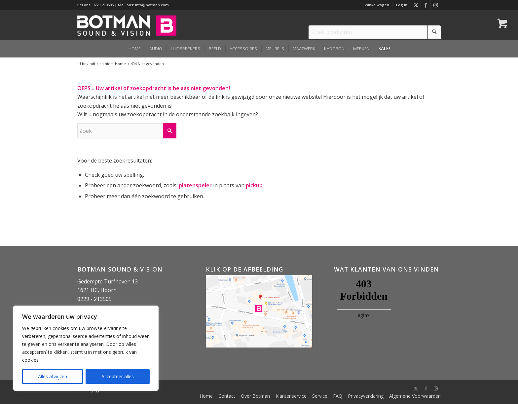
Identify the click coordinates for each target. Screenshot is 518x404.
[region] (86, 348)
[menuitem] (377, 5)
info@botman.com (152, 4)
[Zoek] (126, 130)
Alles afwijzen (52, 376)
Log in (401, 4)
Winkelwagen (377, 4)
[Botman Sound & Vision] (126, 24)
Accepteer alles (117, 376)
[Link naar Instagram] (436, 5)
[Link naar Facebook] (425, 5)
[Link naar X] (416, 5)
